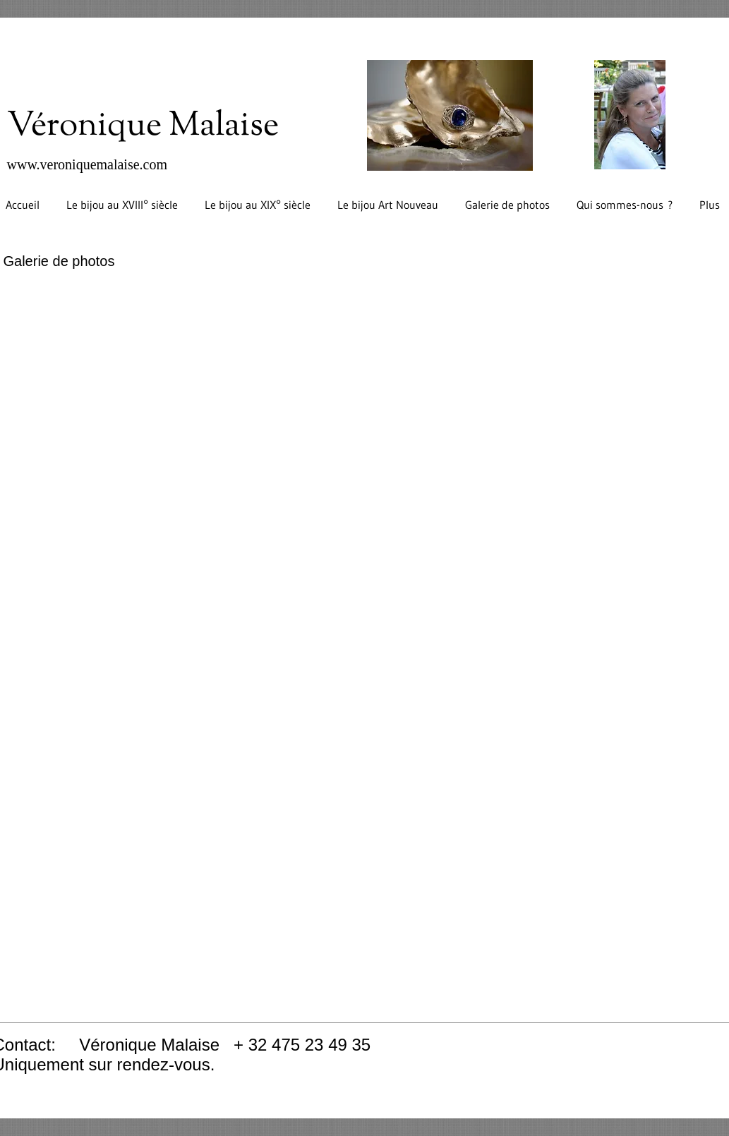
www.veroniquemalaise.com (87, 164)
